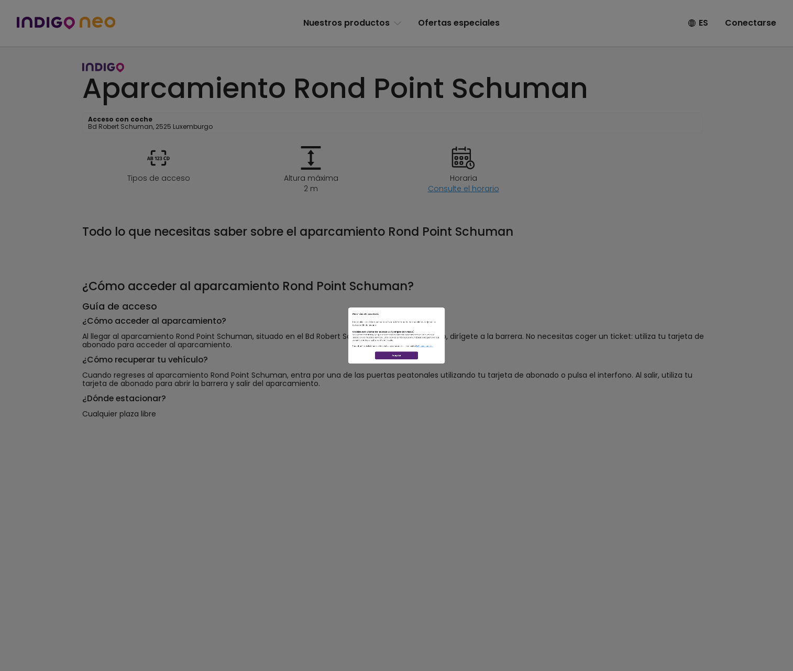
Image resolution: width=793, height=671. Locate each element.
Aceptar (397, 413)
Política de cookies (506, 376)
